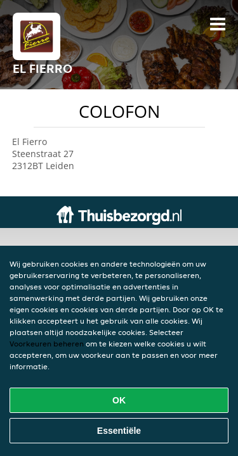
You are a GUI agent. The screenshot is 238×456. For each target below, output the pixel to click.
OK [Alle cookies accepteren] (119, 400)
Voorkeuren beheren (47, 343)
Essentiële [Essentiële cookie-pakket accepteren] (119, 431)
